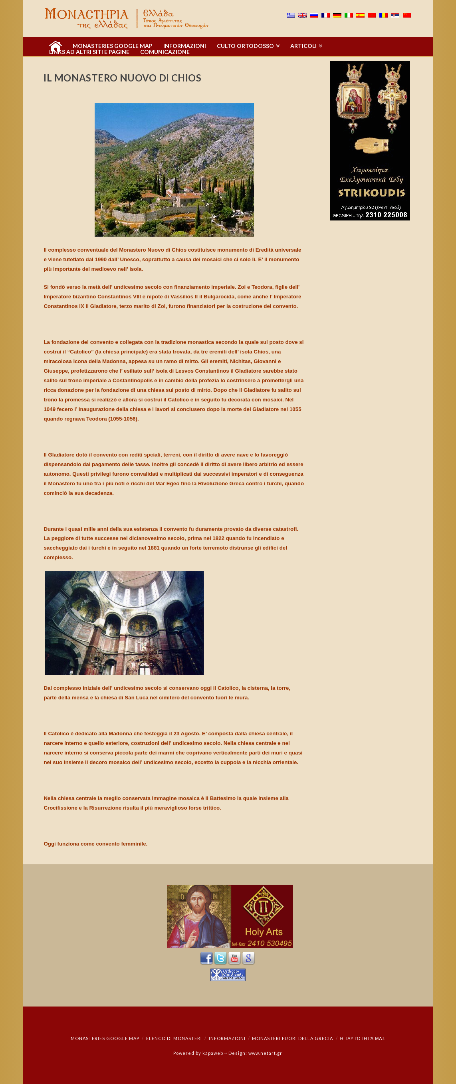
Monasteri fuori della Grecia (292, 1038)
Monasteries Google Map (105, 1038)
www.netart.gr (265, 1053)
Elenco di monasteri (174, 1038)
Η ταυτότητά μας (362, 1038)
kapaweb (212, 1053)
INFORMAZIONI (227, 1038)
